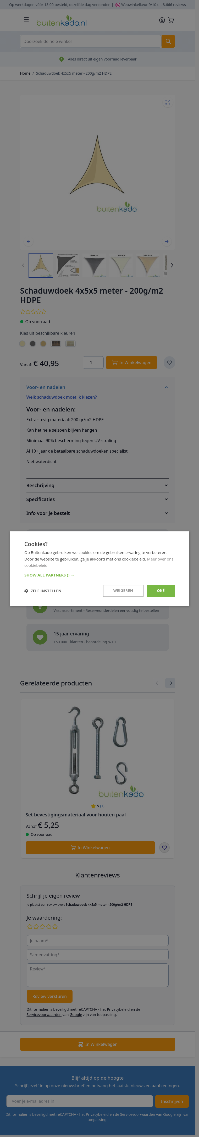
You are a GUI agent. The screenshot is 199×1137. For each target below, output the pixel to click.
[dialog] (99, 568)
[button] (99, 575)
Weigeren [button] (123, 590)
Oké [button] (161, 590)
